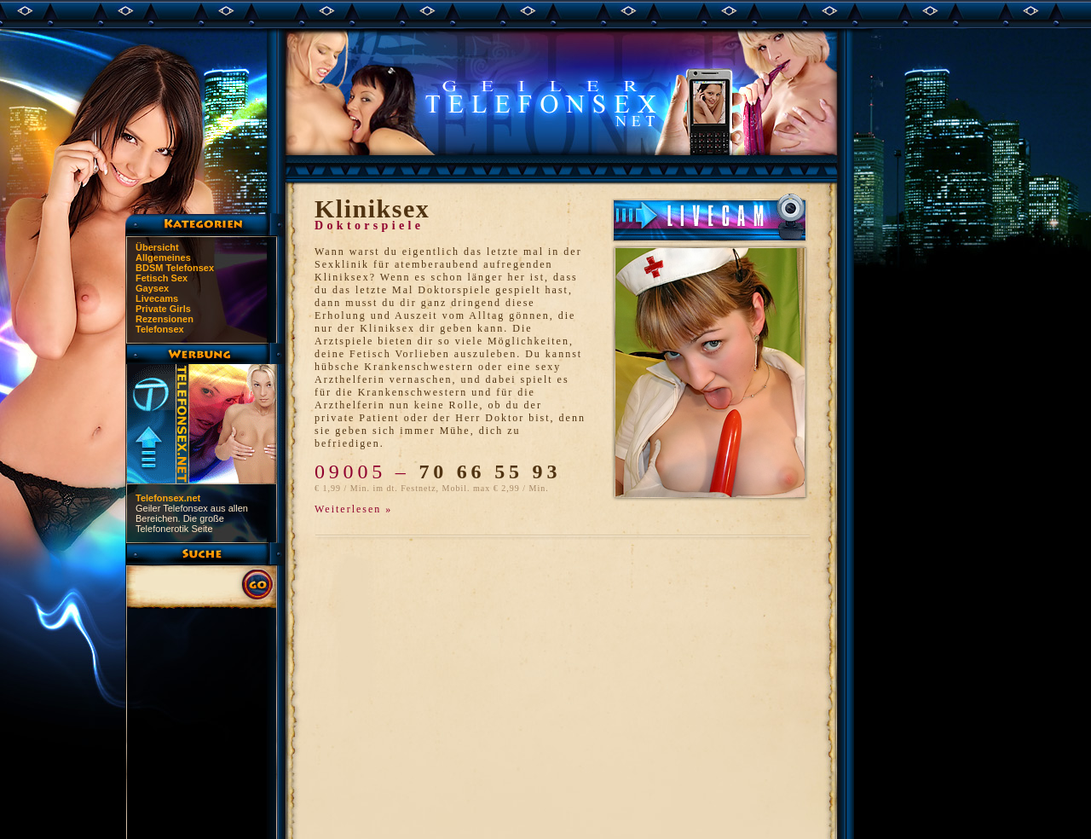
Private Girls (163, 309)
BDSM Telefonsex (175, 268)
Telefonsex (160, 329)
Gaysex (152, 288)
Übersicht (157, 247)
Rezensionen (164, 319)
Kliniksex (372, 208)
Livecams (157, 298)
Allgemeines (163, 257)
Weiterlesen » (353, 509)
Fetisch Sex (162, 278)
